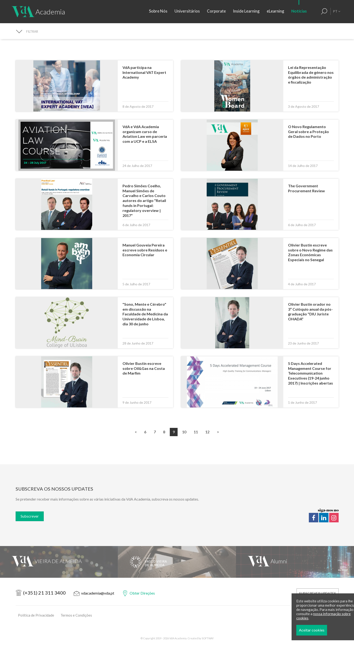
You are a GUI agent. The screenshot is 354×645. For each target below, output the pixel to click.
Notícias (299, 11)
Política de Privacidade (36, 615)
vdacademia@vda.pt (97, 593)
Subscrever (30, 516)
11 (196, 432)
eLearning (275, 11)
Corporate (216, 11)
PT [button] (336, 11)
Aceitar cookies (326, 630)
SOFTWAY (208, 638)
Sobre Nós (158, 11)
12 (207, 432)
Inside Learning (246, 11)
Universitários (187, 11)
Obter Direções (142, 593)
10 (184, 432)
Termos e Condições (76, 615)
